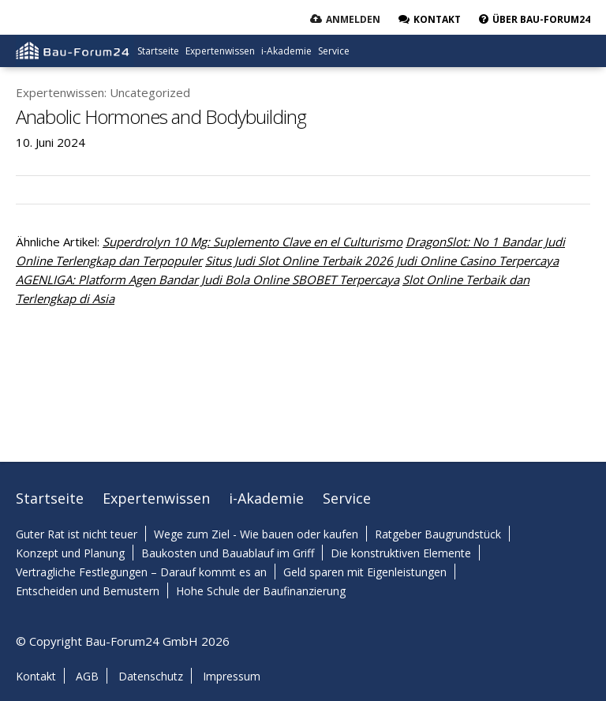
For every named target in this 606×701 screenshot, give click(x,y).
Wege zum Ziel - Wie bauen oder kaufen (256, 534)
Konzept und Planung (70, 552)
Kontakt (36, 676)
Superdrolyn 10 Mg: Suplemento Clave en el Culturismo (252, 241)
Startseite (158, 51)
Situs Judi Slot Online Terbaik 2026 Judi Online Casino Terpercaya (382, 260)
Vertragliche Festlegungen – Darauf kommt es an (141, 571)
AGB (87, 676)
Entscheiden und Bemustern (87, 590)
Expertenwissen (220, 51)
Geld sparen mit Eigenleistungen (365, 571)
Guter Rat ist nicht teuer (76, 534)
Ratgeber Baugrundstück (438, 534)
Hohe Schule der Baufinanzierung (261, 590)
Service (334, 51)
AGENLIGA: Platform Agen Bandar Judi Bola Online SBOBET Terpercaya (207, 279)
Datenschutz (150, 676)
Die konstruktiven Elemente (401, 552)
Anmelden (353, 19)
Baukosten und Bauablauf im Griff (227, 552)
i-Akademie (286, 51)
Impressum (231, 676)
